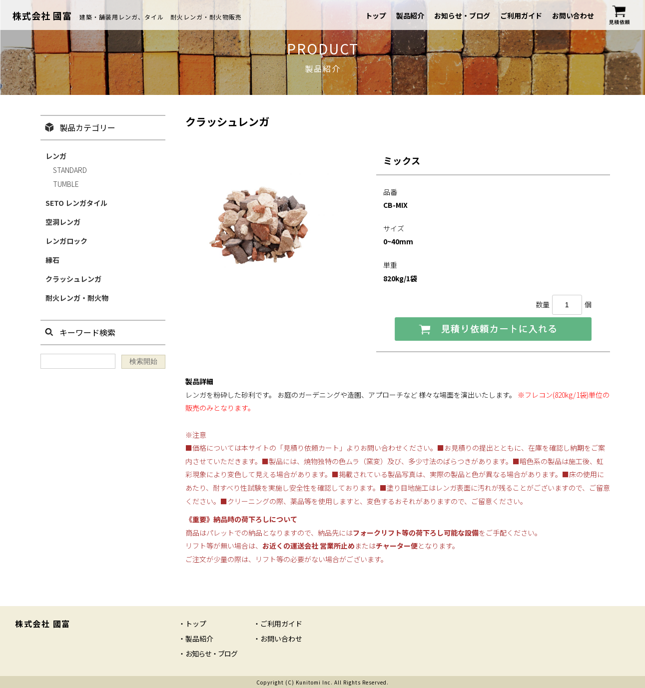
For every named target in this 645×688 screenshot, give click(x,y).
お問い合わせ (573, 15)
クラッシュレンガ (73, 279)
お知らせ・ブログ (462, 15)
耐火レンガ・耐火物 (76, 298)
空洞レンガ (62, 222)
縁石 (52, 260)
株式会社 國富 (42, 15)
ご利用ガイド (521, 15)
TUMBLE (66, 184)
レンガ (55, 156)
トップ (375, 15)
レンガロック (66, 241)
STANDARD (70, 170)
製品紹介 (410, 15)
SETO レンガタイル (76, 203)
